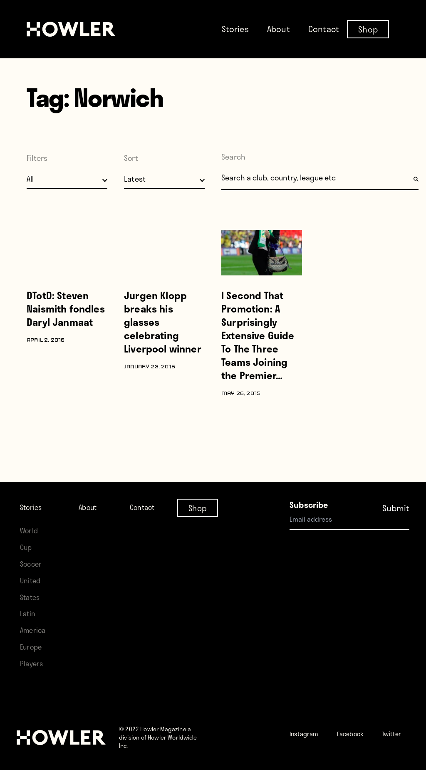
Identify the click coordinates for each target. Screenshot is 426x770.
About (278, 28)
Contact (323, 28)
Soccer (33, 555)
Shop (368, 28)
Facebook (363, 725)
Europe (33, 638)
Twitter (318, 741)
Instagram (308, 725)
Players (33, 655)
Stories (235, 28)
